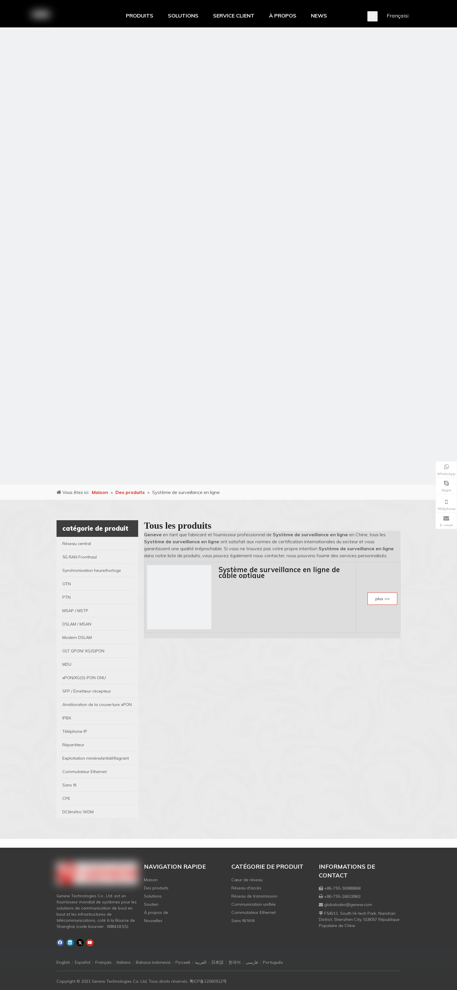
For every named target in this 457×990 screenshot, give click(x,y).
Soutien (151, 904)
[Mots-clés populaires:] (372, 16)
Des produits (156, 888)
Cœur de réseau (247, 879)
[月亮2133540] (228, 256)
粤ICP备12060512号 (208, 981)
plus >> (382, 598)
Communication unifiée (253, 904)
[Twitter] (80, 942)
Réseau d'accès (246, 888)
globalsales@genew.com (348, 904)
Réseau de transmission (254, 896)
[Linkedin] (70, 942)
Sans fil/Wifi (243, 920)
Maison (151, 879)
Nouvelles (153, 920)
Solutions (153, 896)
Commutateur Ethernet (253, 912)
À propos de (156, 912)
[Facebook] (60, 942)
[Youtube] (90, 942)
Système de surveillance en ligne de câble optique (279, 572)
